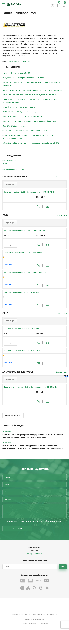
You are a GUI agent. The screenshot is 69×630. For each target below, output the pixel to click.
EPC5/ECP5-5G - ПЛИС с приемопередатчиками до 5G (23, 78)
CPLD (4, 166)
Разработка (26, 624)
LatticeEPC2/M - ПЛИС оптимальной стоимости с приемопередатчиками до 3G (33, 90)
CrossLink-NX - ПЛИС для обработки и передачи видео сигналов (27, 131)
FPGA (4, 163)
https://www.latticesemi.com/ (20, 61)
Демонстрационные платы (13, 169)
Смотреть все (61, 177)
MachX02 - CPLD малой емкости (14, 126)
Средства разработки (11, 160)
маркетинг (35, 624)
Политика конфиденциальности (34, 619)
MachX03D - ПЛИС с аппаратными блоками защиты (22, 117)
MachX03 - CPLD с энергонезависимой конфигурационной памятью (29, 121)
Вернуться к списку (13, 415)
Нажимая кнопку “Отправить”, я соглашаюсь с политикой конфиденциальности (34, 521)
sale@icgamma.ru (34, 554)
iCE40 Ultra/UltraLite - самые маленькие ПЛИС (20, 107)
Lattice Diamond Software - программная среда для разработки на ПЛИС (30, 143)
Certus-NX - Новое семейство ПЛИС (16, 73)
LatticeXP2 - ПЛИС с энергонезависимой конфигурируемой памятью (29, 95)
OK (62, 567)
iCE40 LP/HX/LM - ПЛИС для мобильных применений (23, 112)
